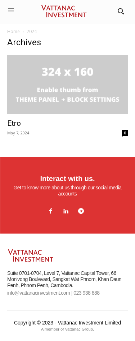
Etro (14, 123)
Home (13, 31)
